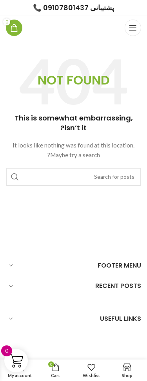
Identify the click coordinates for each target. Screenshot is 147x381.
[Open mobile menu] (133, 28)
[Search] (73, 177)
